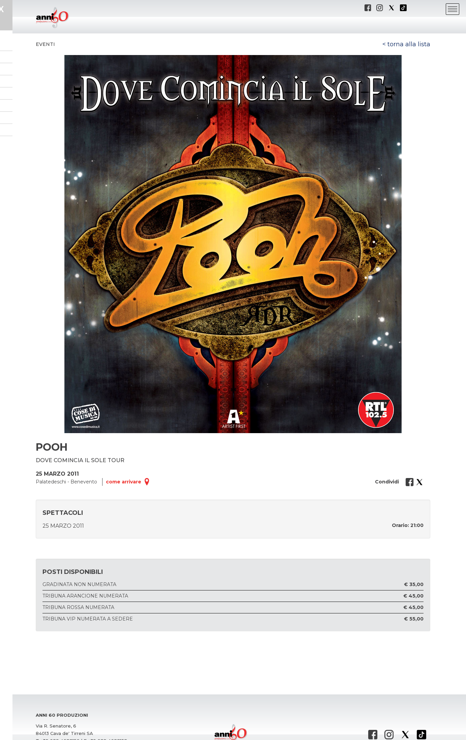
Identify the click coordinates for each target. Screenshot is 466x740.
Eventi (45, 44)
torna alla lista (408, 44)
